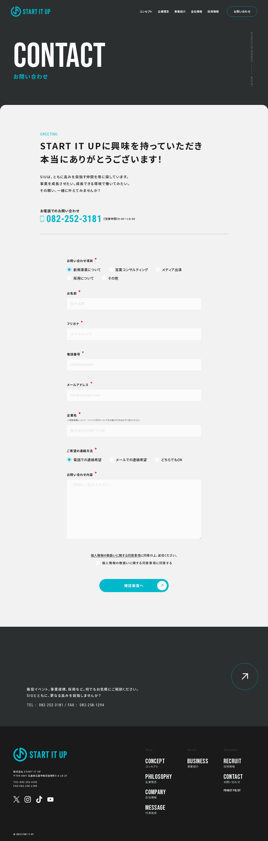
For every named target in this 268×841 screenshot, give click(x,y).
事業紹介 (180, 4)
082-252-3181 (28, 782)
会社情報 (196, 4)
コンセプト (146, 4)
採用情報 (213, 4)
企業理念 (163, 4)
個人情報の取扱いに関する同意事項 (116, 555)
